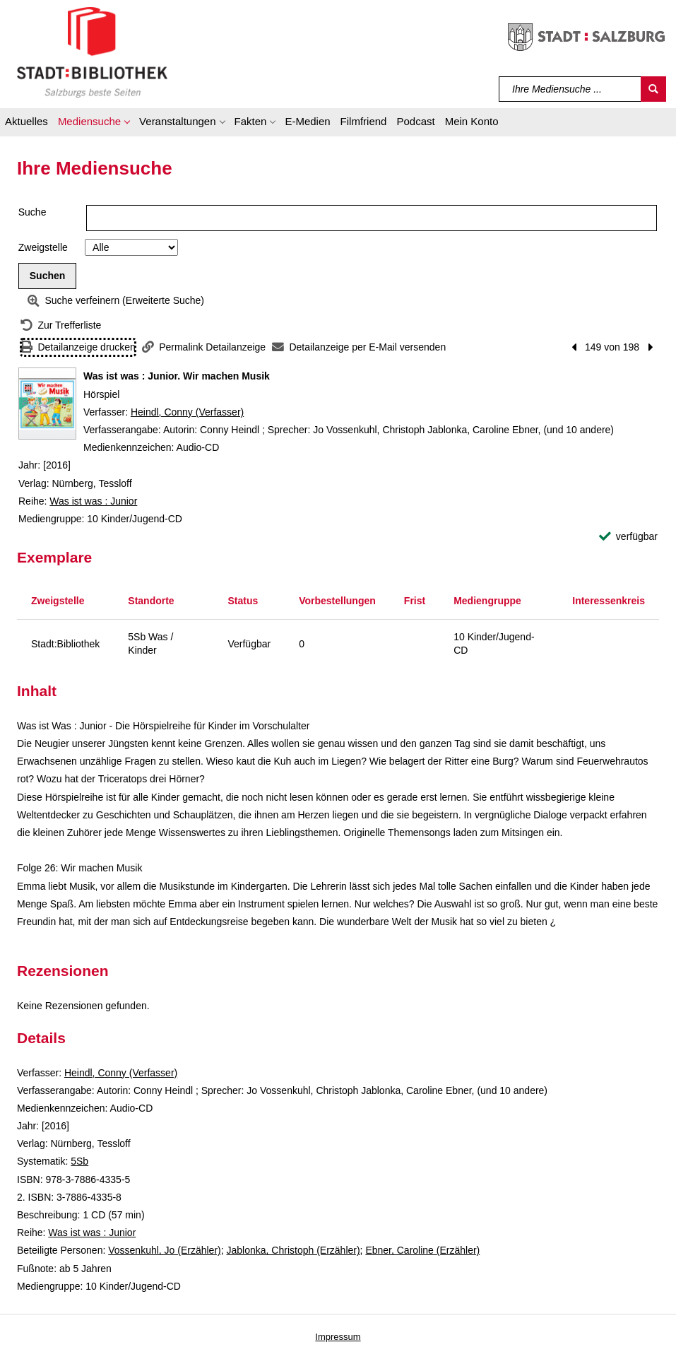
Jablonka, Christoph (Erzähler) (293, 1250)
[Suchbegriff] (570, 89)
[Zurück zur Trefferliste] (60, 325)
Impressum (337, 1336)
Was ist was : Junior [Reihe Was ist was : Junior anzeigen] (93, 501)
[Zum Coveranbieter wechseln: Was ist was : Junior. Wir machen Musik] (47, 403)
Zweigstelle (43, 247)
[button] (94, 123)
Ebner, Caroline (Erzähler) (422, 1250)
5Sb (79, 1161)
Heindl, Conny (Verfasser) (187, 412)
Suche (32, 212)
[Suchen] (653, 89)
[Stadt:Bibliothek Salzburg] (92, 51)
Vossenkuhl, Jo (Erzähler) (164, 1250)
